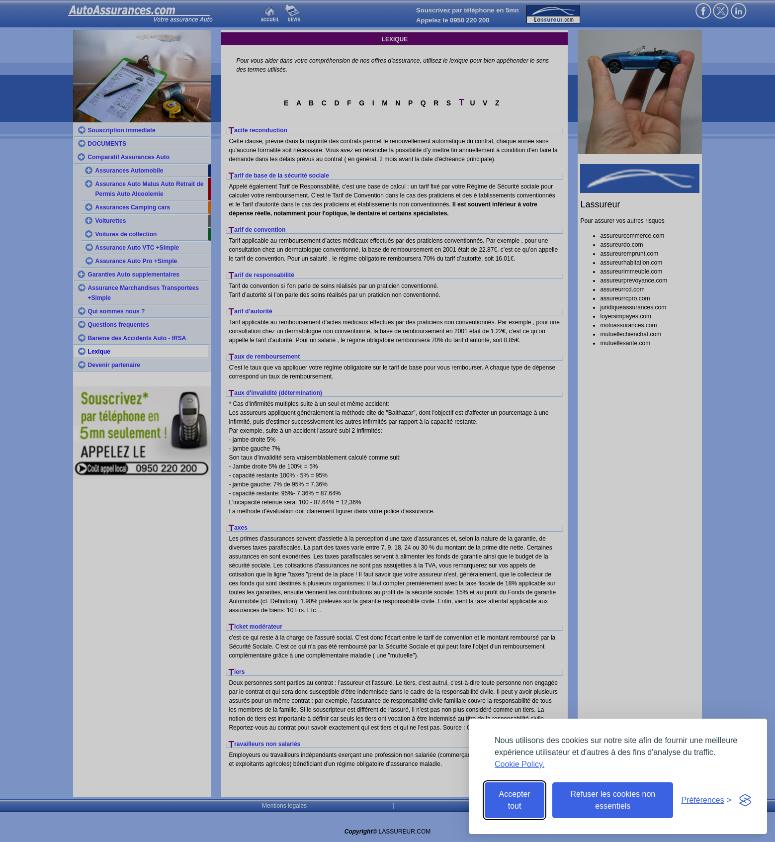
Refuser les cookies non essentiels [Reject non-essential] (612, 800)
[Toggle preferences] (706, 800)
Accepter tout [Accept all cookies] (514, 800)
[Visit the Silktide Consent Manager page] (745, 800)
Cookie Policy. (519, 764)
